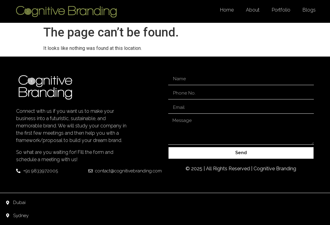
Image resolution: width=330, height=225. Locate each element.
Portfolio (281, 10)
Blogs (309, 10)
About (253, 10)
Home (227, 10)
